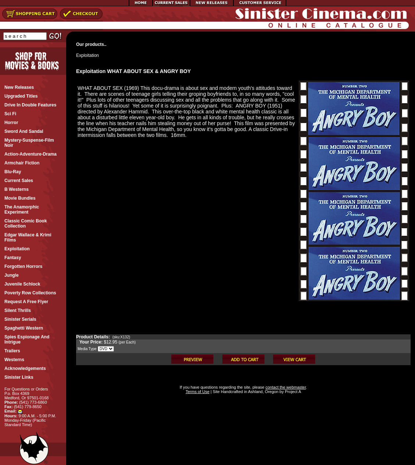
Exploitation (87, 55)
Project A (292, 391)
